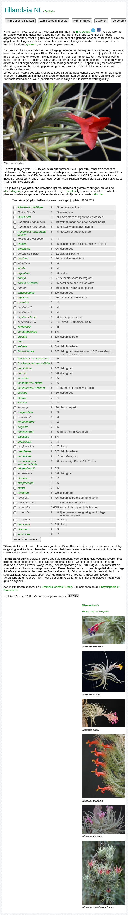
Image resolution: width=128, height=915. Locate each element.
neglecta (23, 427)
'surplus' (71, 191)
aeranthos (24, 248)
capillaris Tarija (27, 317)
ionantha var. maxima (31, 387)
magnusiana (25, 412)
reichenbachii (26, 468)
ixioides (22, 392)
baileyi (22, 278)
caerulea (23, 302)
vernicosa (24, 524)
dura (20, 341)
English (49, 11)
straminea (24, 478)
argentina (24, 273)
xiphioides (24, 534)
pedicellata (24, 441)
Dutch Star (24, 217)
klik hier (98, 194)
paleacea (23, 436)
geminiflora (25, 368)
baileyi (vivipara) (28, 282)
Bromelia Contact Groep (57, 586)
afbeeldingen (11, 191)
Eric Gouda (85, 31)
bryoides (23, 297)
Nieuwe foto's (90, 605)
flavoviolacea (26, 351)
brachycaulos (26, 292)
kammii (22, 402)
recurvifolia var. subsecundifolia (27, 463)
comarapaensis (27, 331)
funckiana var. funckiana (33, 358)
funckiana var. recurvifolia (34, 363)
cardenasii (24, 326)
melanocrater (26, 422)
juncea (22, 397)
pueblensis (24, 451)
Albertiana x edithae (30, 207)
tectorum (23, 492)
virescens (24, 529)
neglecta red (25, 431)
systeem (31, 44)
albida (21, 268)
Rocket (22, 243)
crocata (22, 336)
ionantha (23, 378)
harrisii (22, 373)
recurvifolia (24, 456)
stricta (21, 487)
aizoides (23, 258)
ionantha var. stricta (30, 383)
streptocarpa (25, 483)
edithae (22, 346)
